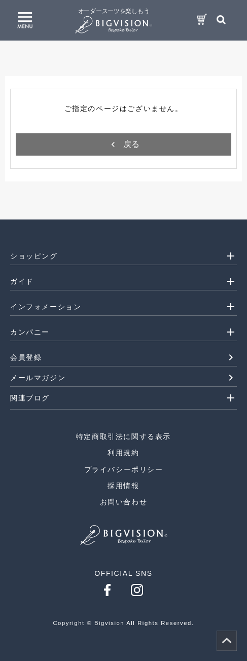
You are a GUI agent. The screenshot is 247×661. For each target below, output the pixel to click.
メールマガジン (37, 378)
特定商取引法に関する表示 (123, 436)
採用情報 (123, 486)
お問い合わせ (124, 502)
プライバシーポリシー (123, 469)
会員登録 (26, 357)
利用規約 (123, 453)
